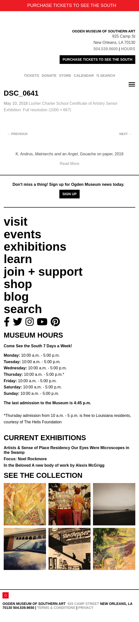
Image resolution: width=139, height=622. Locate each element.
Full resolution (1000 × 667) (47, 110)
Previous (17, 134)
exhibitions (35, 246)
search (23, 309)
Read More (69, 164)
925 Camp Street (83, 604)
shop (18, 284)
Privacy (85, 608)
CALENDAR (84, 76)
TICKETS (31, 76)
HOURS (128, 49)
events (22, 234)
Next (125, 134)
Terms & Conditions (56, 608)
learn (18, 259)
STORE (65, 76)
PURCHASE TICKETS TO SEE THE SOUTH (97, 59)
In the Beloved (54, 465)
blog (16, 296)
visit (15, 221)
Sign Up (69, 194)
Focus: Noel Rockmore (25, 459)
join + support (43, 271)
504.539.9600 (105, 49)
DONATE (49, 76)
